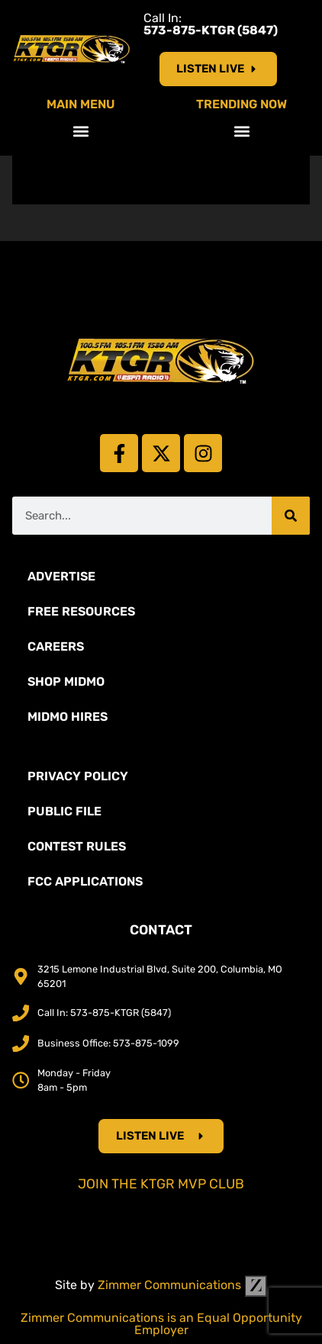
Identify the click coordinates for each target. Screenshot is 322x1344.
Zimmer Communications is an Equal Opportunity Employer (161, 1323)
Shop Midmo (66, 681)
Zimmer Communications (182, 1285)
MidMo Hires (67, 716)
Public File (64, 811)
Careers (55, 646)
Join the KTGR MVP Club (161, 1183)
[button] (80, 130)
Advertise (61, 576)
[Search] (291, 516)
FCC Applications (85, 881)
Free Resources (81, 611)
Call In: (210, 24)
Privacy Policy (77, 776)
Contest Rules (76, 846)
